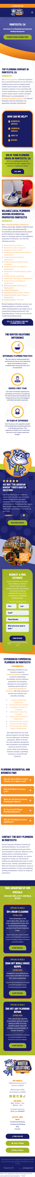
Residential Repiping (11, 290)
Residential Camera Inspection (15, 248)
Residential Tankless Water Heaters (16, 293)
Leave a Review (17, 1143)
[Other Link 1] (24, 1096)
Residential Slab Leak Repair (14, 276)
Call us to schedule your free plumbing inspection (17, 322)
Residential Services (15, 122)
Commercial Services (15, 129)
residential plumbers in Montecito (17, 224)
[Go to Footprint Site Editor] (26, 1168)
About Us (14, 135)
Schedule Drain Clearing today (17, 37)
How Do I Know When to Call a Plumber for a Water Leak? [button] (16, 780)
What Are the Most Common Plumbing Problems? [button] (15, 800)
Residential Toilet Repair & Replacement (18, 278)
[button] (21, 515)
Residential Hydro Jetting (13, 250)
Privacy (17, 1164)
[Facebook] (10, 1096)
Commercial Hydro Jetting (18, 721)
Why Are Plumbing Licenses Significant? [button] (15, 820)
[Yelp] (21, 1096)
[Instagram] (14, 1096)
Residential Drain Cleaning (13, 245)
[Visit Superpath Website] (9, 1168)
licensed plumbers (11, 79)
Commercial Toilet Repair (18, 724)
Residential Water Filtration (14, 300)
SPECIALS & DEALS (17, 1150)
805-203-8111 (17, 1136)
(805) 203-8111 (17, 6)
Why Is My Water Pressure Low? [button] (14, 790)
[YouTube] (17, 1096)
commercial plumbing (14, 674)
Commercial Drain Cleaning (18, 705)
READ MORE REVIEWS (17, 523)
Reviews (14, 140)
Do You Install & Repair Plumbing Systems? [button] (13, 810)
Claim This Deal (17, 948)
